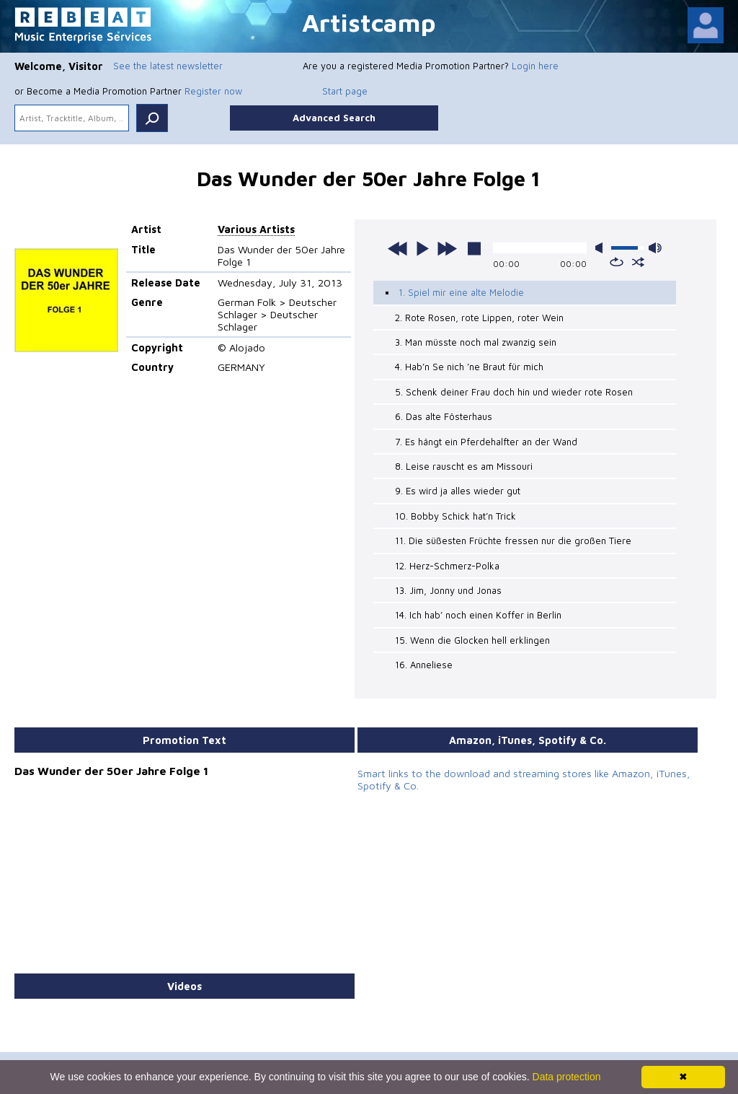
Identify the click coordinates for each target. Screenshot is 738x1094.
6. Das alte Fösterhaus (443, 416)
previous (398, 248)
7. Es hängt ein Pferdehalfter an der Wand (486, 441)
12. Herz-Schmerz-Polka (447, 566)
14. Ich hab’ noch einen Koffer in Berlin (478, 615)
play (422, 248)
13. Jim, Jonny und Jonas (448, 590)
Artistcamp (369, 22)
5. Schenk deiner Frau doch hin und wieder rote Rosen (514, 392)
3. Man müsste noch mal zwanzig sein (475, 342)
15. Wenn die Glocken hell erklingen (472, 640)
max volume (655, 247)
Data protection (567, 1076)
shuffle (638, 261)
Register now (213, 91)
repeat (617, 261)
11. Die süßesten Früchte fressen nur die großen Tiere (513, 540)
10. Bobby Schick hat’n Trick (455, 516)
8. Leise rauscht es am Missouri (464, 466)
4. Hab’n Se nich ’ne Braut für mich (469, 366)
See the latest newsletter (168, 65)
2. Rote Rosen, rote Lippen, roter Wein (479, 317)
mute (601, 247)
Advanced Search (334, 117)
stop (474, 248)
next (447, 248)
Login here (535, 65)
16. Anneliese (424, 664)
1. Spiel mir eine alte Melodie (461, 292)
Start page (345, 91)
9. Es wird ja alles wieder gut (457, 490)
